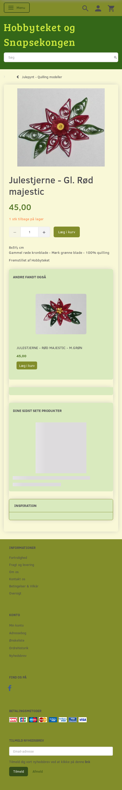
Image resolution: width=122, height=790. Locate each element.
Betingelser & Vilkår (23, 586)
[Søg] (115, 57)
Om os (14, 572)
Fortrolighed (18, 557)
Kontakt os (17, 579)
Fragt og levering (21, 564)
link (87, 761)
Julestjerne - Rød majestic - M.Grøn (49, 347)
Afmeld (38, 771)
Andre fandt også (29, 276)
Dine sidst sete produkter (37, 410)
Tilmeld (18, 771)
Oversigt (15, 593)
